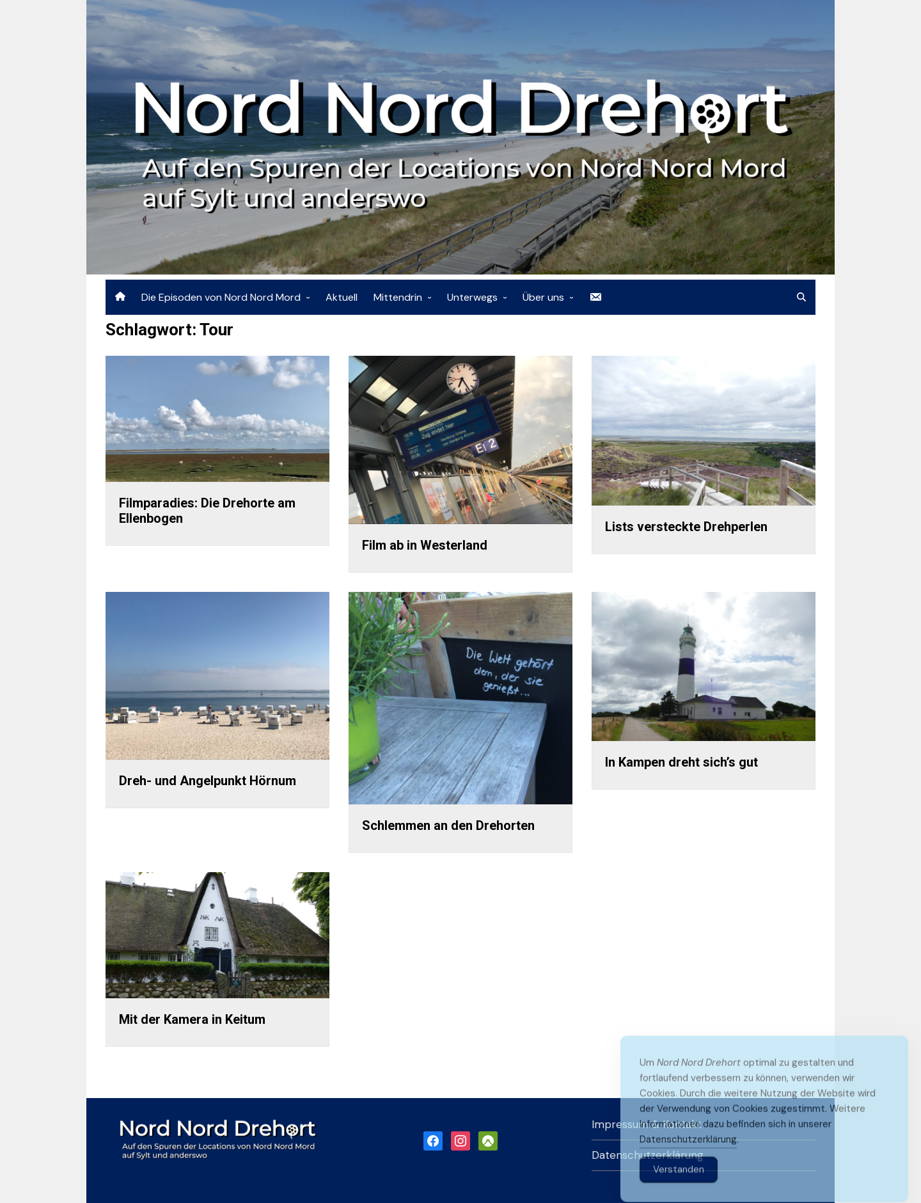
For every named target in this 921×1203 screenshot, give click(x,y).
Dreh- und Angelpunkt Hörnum (207, 780)
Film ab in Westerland (424, 545)
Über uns (543, 297)
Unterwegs (472, 297)
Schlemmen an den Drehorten (448, 825)
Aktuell (342, 297)
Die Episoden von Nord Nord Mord (221, 297)
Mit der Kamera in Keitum (192, 1019)
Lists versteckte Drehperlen (686, 526)
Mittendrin (398, 297)
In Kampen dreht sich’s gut (681, 762)
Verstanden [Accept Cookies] (678, 1187)
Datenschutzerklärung (688, 1157)
